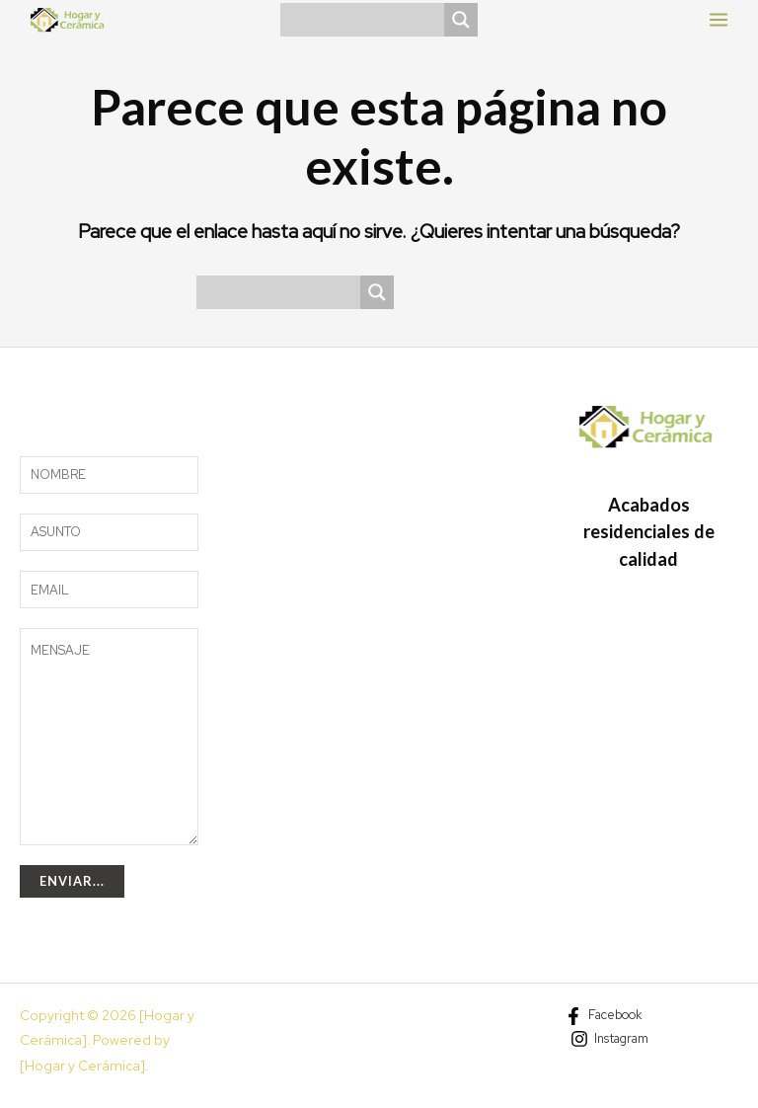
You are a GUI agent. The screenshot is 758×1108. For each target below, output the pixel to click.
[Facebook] (603, 1016)
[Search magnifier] (461, 20)
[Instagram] (609, 1039)
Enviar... (72, 881)
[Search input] (367, 20)
